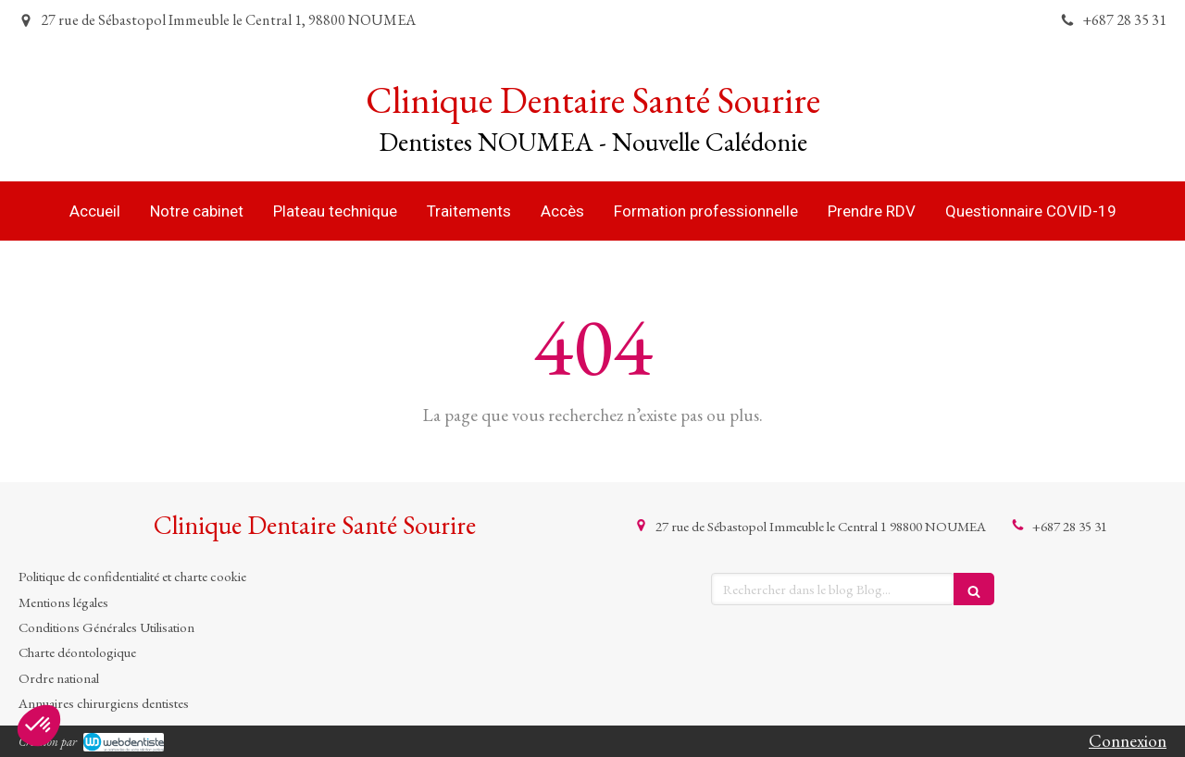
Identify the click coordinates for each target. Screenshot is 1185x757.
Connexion (1127, 740)
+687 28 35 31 (1069, 526)
